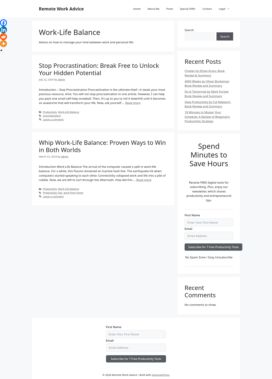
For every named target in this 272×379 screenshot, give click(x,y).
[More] (3, 43)
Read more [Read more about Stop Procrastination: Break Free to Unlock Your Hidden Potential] (132, 103)
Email (188, 229)
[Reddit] (3, 36)
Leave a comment (53, 119)
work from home (73, 192)
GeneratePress (160, 375)
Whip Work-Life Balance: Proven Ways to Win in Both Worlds (102, 146)
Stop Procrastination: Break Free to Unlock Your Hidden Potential (99, 69)
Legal (226, 8)
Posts (169, 8)
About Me (154, 8)
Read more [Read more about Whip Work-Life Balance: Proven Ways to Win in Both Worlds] (143, 180)
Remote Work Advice (61, 9)
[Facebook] (3, 22)
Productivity (50, 112)
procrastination (52, 115)
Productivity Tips (52, 192)
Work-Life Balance (68, 112)
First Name (192, 215)
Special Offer (188, 8)
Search (189, 30)
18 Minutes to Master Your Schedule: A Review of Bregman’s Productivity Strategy (207, 116)
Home (137, 8)
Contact (207, 8)
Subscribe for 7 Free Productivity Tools (213, 247)
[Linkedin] (3, 29)
